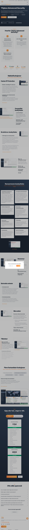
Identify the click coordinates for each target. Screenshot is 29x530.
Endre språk (18, 265)
